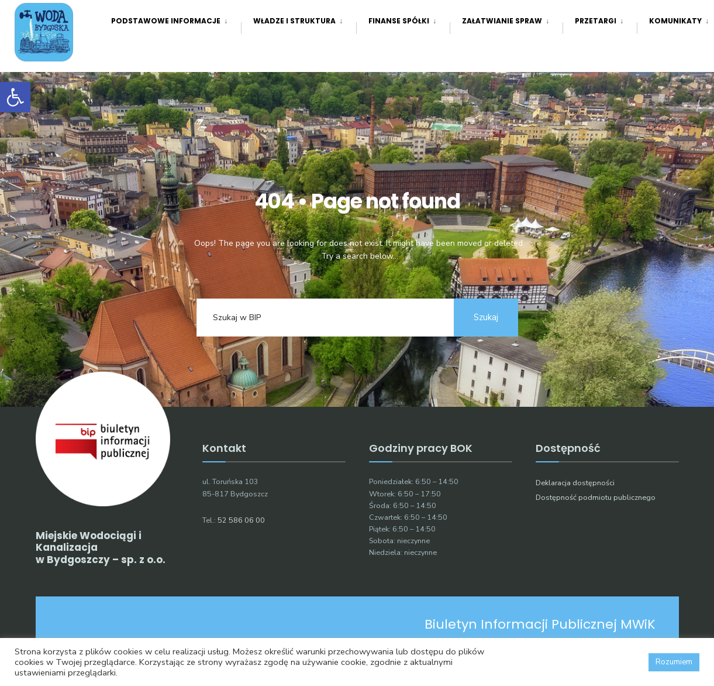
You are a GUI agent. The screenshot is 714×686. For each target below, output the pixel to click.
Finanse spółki (398, 21)
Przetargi (595, 21)
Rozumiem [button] (674, 662)
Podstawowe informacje (165, 21)
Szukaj (486, 317)
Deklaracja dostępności (575, 483)
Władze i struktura (294, 21)
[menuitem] (176, 20)
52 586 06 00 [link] (241, 520)
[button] (15, 97)
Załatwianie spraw (502, 21)
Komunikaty (675, 21)
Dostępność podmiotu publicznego (596, 497)
